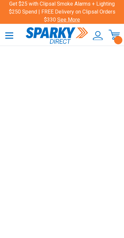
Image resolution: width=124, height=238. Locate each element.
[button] (95, 35)
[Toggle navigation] (9, 35)
